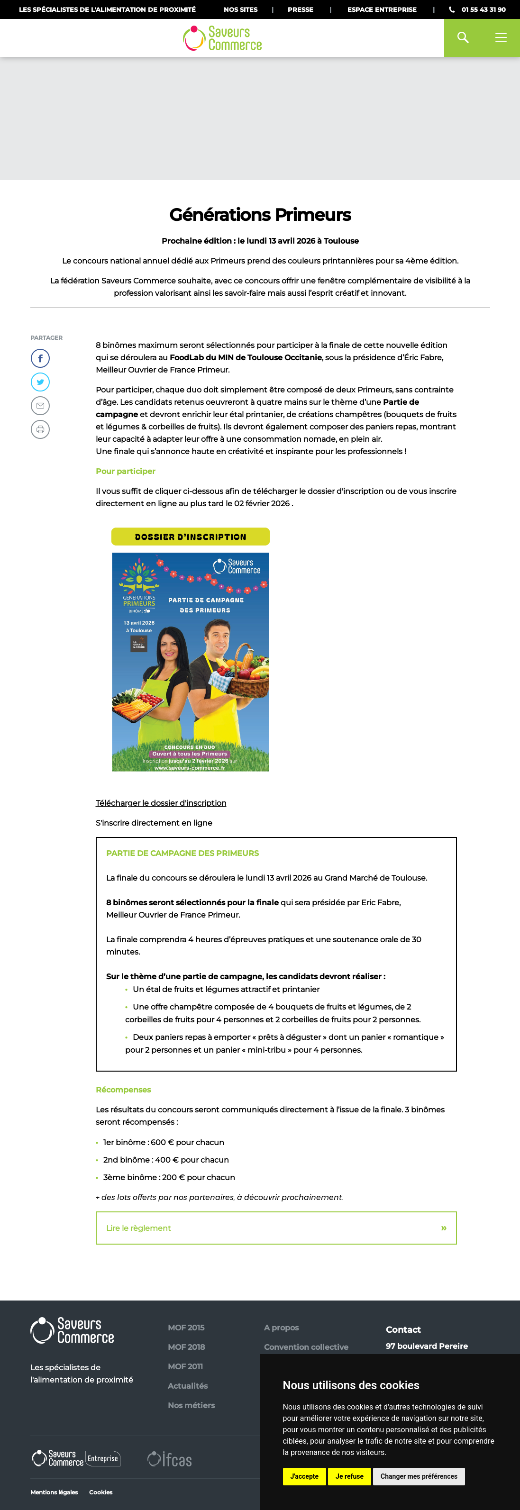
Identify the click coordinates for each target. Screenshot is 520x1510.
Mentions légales (54, 1492)
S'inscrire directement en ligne (154, 823)
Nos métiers (191, 1405)
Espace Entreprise (382, 9)
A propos (281, 1327)
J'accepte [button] (305, 1476)
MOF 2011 (185, 1366)
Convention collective (306, 1347)
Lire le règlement (138, 1227)
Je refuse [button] (350, 1476)
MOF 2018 (186, 1347)
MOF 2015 (186, 1327)
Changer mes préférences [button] (419, 1476)
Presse (300, 9)
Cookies (100, 1492)
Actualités (188, 1386)
